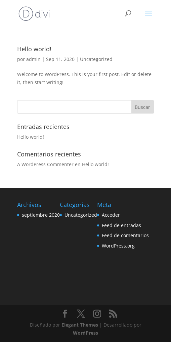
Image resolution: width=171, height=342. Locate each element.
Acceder (111, 215)
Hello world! (34, 49)
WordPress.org (118, 246)
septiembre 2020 (41, 215)
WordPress (85, 333)
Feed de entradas (121, 225)
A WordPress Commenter (45, 164)
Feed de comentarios (125, 235)
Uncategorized (96, 59)
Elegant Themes (79, 325)
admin (33, 59)
